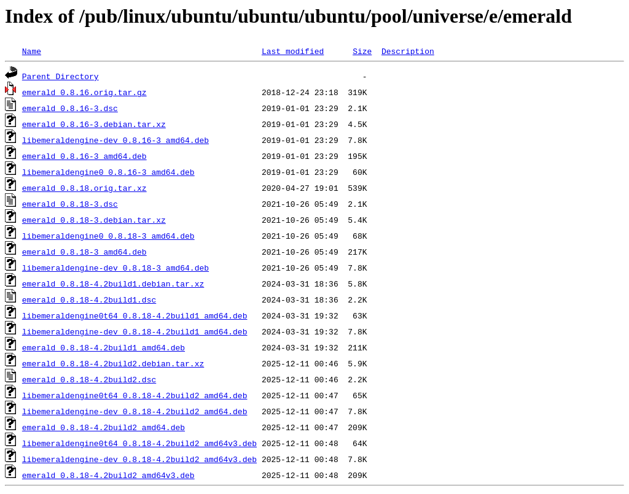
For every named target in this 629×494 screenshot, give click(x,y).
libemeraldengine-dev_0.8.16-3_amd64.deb (115, 139)
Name (31, 50)
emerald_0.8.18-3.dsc (70, 203)
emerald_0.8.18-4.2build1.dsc (89, 299)
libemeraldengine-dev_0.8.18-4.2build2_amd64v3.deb (139, 459)
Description (407, 50)
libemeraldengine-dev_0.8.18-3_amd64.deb (115, 267)
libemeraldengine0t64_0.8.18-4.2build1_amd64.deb (135, 315)
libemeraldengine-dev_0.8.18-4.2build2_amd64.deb (135, 411)
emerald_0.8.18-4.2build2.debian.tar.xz (113, 363)
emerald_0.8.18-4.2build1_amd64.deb (103, 347)
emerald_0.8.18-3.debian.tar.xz (94, 219)
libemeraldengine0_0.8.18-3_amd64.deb (108, 235)
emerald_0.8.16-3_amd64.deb (84, 155)
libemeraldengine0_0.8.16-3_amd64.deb (108, 171)
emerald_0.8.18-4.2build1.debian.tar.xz (113, 283)
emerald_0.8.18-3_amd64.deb (84, 251)
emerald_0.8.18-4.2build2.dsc (89, 379)
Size (362, 50)
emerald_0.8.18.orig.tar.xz (84, 187)
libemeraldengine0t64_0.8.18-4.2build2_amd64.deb (135, 395)
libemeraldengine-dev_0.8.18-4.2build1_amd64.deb (135, 331)
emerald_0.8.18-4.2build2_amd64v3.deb (108, 474)
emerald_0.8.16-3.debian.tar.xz (94, 123)
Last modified (293, 50)
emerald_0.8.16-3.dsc (70, 108)
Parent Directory (60, 76)
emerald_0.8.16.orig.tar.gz (84, 92)
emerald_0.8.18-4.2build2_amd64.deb (103, 427)
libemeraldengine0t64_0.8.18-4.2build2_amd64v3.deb (139, 443)
